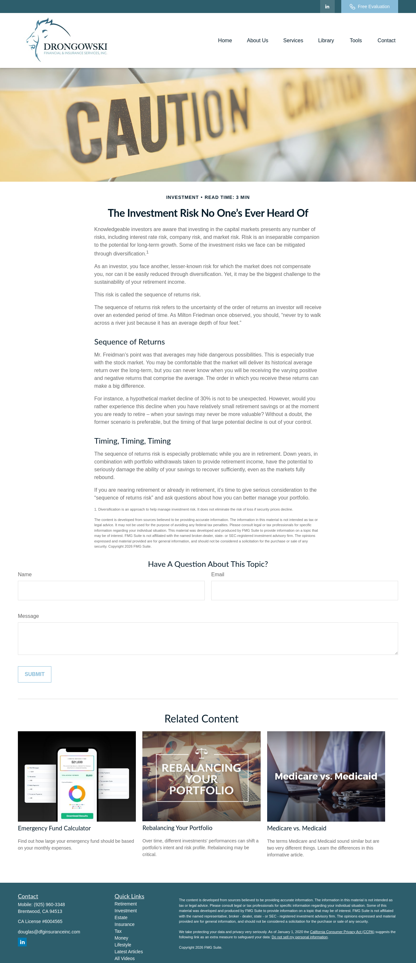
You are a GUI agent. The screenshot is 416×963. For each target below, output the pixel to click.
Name (25, 574)
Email (217, 574)
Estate (121, 917)
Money (121, 938)
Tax (118, 931)
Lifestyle (123, 944)
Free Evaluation (370, 6)
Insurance (125, 924)
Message (28, 616)
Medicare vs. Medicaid (297, 828)
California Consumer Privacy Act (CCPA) (342, 932)
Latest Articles (129, 951)
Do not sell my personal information (300, 937)
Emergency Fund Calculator (54, 828)
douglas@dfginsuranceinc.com (49, 931)
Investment (126, 910)
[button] (225, 40)
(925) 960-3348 (49, 904)
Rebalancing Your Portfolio (177, 827)
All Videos (125, 958)
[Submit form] (34, 674)
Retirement (126, 903)
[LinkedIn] (327, 6)
